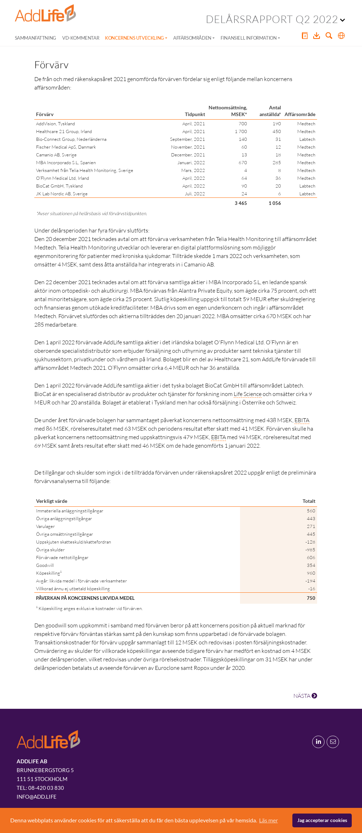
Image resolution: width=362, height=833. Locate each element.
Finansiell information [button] (248, 38)
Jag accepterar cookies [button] (322, 820)
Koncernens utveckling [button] (134, 38)
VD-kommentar (80, 38)
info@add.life (37, 796)
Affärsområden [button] (192, 38)
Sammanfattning (35, 38)
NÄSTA (305, 695)
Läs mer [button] (268, 820)
